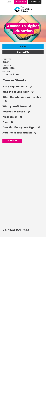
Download (12, 140)
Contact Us (34, 2)
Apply (23, 46)
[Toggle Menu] (8, 2)
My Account (20, 2)
